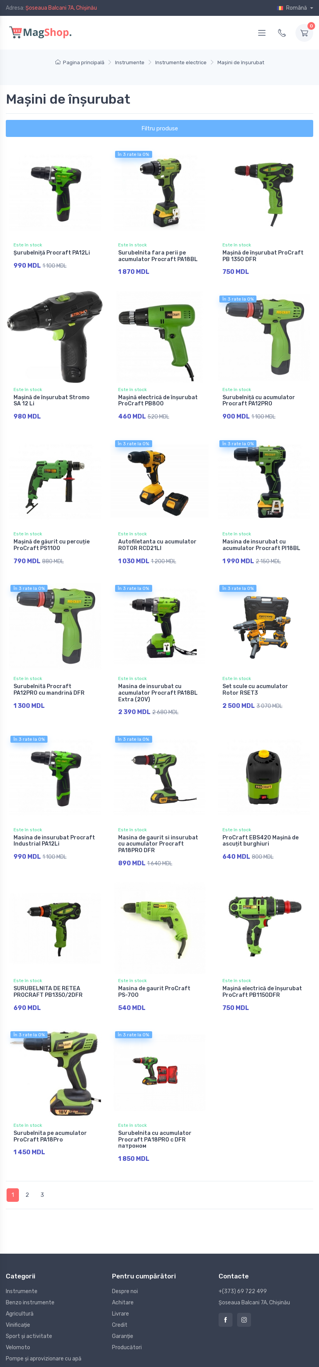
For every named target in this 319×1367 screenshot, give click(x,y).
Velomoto (18, 1334)
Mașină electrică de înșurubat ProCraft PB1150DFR (262, 982)
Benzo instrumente (30, 1290)
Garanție (122, 1323)
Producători (127, 1334)
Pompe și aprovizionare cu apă (43, 1346)
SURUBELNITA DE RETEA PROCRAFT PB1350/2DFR (48, 982)
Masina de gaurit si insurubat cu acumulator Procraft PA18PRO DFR (158, 837)
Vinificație (18, 1312)
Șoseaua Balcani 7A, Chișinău (61, 8)
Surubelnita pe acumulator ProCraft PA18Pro (50, 1125)
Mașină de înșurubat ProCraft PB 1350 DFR (263, 256)
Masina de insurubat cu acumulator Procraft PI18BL (261, 541)
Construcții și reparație (34, 1357)
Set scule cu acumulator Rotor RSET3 (255, 684)
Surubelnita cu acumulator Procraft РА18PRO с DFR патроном (155, 1129)
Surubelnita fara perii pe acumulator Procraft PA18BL (158, 256)
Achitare (123, 1290)
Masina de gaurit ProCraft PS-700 (154, 982)
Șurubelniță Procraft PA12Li (52, 252)
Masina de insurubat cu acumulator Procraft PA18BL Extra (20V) (158, 687)
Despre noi (125, 1278)
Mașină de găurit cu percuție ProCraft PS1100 (52, 541)
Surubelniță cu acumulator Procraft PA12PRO (258, 398)
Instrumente (21, 1278)
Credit (119, 1312)
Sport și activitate (29, 1323)
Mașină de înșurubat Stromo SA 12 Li (52, 398)
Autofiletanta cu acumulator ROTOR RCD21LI (157, 541)
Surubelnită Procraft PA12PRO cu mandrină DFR (49, 684)
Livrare (120, 1301)
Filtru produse (159, 128)
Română (292, 8)
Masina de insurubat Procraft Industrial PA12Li (54, 833)
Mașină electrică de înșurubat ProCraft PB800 (158, 398)
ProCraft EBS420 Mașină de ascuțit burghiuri (260, 833)
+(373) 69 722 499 (243, 1278)
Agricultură (20, 1301)
